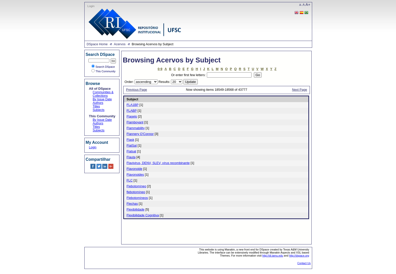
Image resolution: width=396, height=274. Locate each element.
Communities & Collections (103, 94)
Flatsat (131, 151)
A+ (308, 4)
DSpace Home (97, 44)
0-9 (160, 69)
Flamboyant (135, 122)
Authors (98, 103)
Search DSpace (103, 66)
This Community (103, 71)
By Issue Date (102, 99)
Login (90, 6)
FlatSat (132, 145)
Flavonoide (134, 169)
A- (300, 5)
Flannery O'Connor (140, 134)
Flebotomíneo (136, 186)
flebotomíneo (136, 192)
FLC (130, 180)
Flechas (132, 204)
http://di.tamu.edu (272, 255)
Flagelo (132, 116)
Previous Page (136, 90)
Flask (130, 140)
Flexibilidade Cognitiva (143, 215)
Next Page (299, 90)
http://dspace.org (299, 255)
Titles (96, 106)
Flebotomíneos (137, 198)
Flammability (136, 128)
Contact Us (304, 263)
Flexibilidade (135, 209)
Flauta (131, 157)
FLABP (132, 110)
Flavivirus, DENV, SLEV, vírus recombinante (158, 163)
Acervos (120, 44)
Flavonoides (135, 174)
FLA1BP (132, 105)
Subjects (99, 110)
